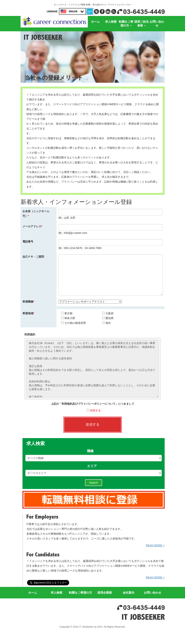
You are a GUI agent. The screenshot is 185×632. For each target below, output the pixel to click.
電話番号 (27, 241)
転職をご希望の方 (126, 23)
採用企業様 (104, 592)
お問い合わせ (157, 23)
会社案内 (128, 592)
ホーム (95, 21)
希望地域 (28, 313)
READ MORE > (155, 545)
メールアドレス (32, 226)
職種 (93, 451)
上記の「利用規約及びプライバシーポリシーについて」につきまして (92, 403)
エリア (93, 466)
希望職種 (28, 301)
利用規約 (29, 334)
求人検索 (111, 21)
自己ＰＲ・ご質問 (33, 256)
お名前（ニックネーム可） (35, 214)
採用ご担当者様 (141, 23)
